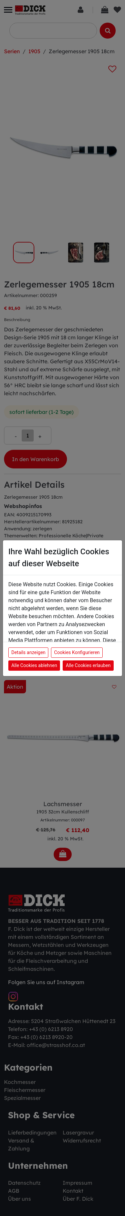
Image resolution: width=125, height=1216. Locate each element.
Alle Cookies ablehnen (34, 665)
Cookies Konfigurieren (77, 652)
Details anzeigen (28, 652)
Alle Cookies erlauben (88, 665)
